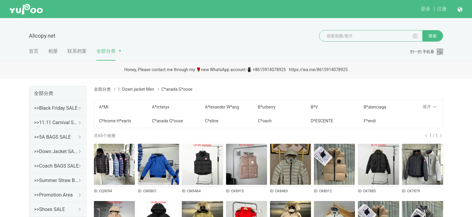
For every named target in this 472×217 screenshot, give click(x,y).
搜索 (432, 35)
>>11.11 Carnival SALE (56, 122)
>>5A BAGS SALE (52, 137)
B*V (314, 107)
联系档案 (77, 51)
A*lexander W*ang (222, 107)
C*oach (265, 120)
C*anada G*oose (167, 120)
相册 (53, 51)
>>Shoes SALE (49, 209)
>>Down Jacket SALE (56, 151)
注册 (442, 9)
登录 (425, 9)
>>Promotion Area (53, 195)
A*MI (103, 107)
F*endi (370, 120)
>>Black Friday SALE (56, 108)
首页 (34, 51)
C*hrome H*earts (115, 120)
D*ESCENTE (322, 120)
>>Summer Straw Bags (56, 180)
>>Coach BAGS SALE (56, 166)
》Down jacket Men (136, 89)
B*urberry (266, 107)
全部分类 (106, 51)
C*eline (212, 120)
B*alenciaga (375, 107)
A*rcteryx (160, 107)
